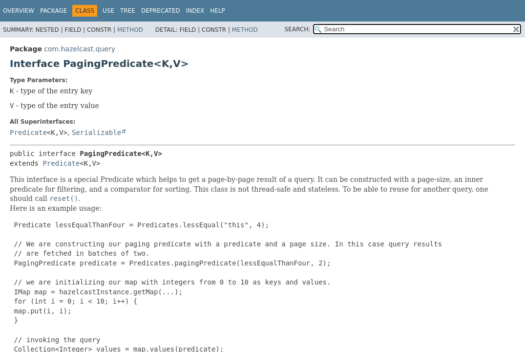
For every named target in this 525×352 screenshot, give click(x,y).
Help (217, 10)
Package (53, 10)
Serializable (96, 132)
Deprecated (160, 10)
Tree (127, 10)
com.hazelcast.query (79, 49)
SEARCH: (298, 29)
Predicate (28, 132)
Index (195, 10)
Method (130, 29)
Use (108, 10)
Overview (18, 10)
